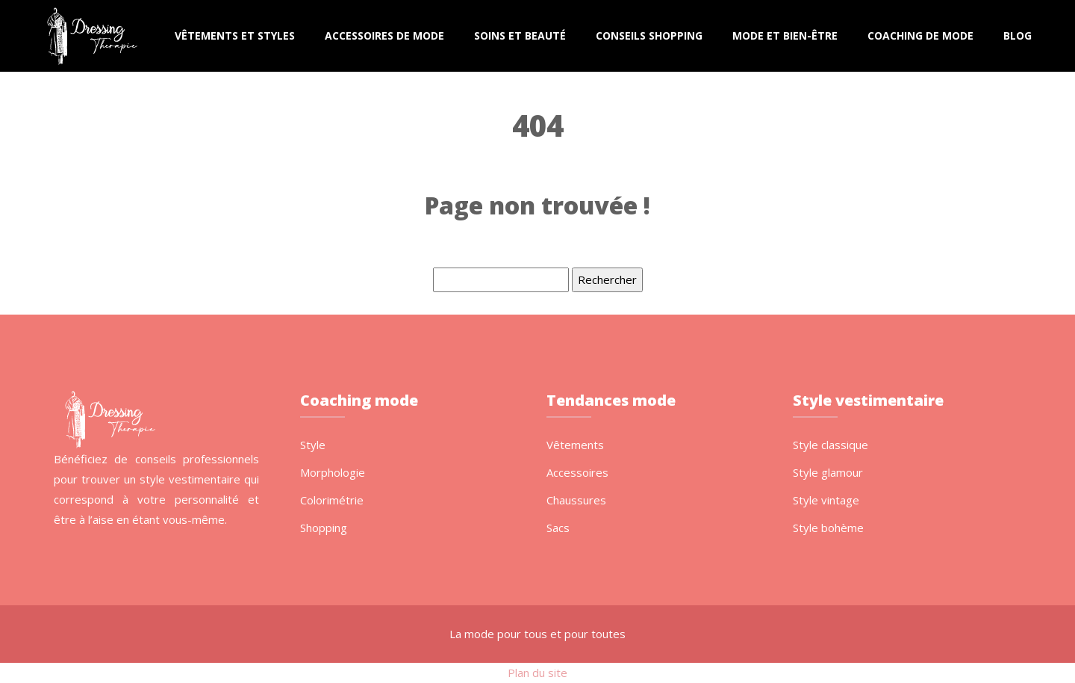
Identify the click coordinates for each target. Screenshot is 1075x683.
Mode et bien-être (785, 35)
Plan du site (537, 672)
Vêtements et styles (235, 35)
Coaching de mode (920, 35)
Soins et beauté (520, 35)
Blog (1017, 35)
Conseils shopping (649, 35)
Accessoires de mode (384, 35)
